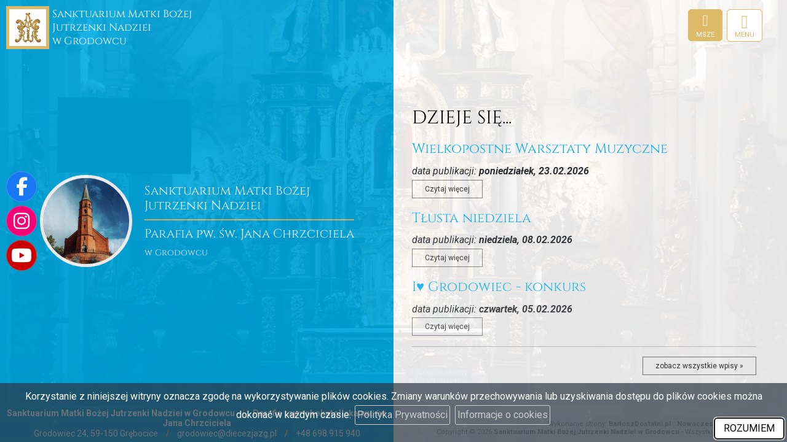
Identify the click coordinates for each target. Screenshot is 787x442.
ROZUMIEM (749, 428)
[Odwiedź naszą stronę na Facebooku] (21, 186)
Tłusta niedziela (471, 218)
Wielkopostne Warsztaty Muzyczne (540, 149)
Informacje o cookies (502, 415)
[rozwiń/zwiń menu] (744, 25)
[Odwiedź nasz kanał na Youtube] (21, 255)
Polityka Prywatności (402, 415)
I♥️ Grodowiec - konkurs (499, 287)
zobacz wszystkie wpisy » (699, 366)
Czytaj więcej (447, 189)
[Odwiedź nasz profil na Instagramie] (21, 221)
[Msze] (705, 25)
